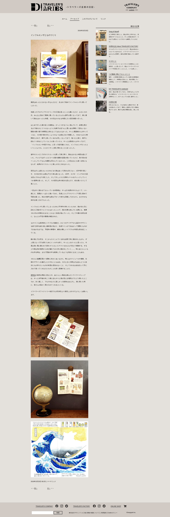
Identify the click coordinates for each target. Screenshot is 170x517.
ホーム (64, 19)
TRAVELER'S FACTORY (81, 506)
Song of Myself (114, 31)
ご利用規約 (103, 513)
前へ (35, 25)
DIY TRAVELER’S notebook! (118, 89)
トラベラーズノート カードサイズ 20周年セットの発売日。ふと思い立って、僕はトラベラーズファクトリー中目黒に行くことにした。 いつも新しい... (124, 66)
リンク (103, 19)
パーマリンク (51, 481)
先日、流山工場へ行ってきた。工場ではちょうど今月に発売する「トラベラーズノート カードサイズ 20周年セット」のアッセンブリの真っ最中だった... (124, 94)
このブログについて (90, 19)
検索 (58, 513)
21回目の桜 (113, 102)
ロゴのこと (112, 61)
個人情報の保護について (91, 513)
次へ (48, 25)
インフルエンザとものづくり (43, 35)
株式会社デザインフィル (76, 513)
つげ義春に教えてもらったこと (119, 74)
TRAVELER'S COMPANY (44, 506)
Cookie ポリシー (112, 513)
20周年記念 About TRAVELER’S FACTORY (123, 46)
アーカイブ (74, 19)
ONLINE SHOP (116, 506)
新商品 (33, 275)
